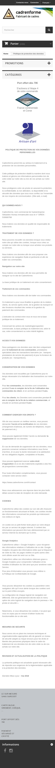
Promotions (14, 63)
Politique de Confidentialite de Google (20, 574)
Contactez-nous (22, 2)
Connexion (34, 2)
